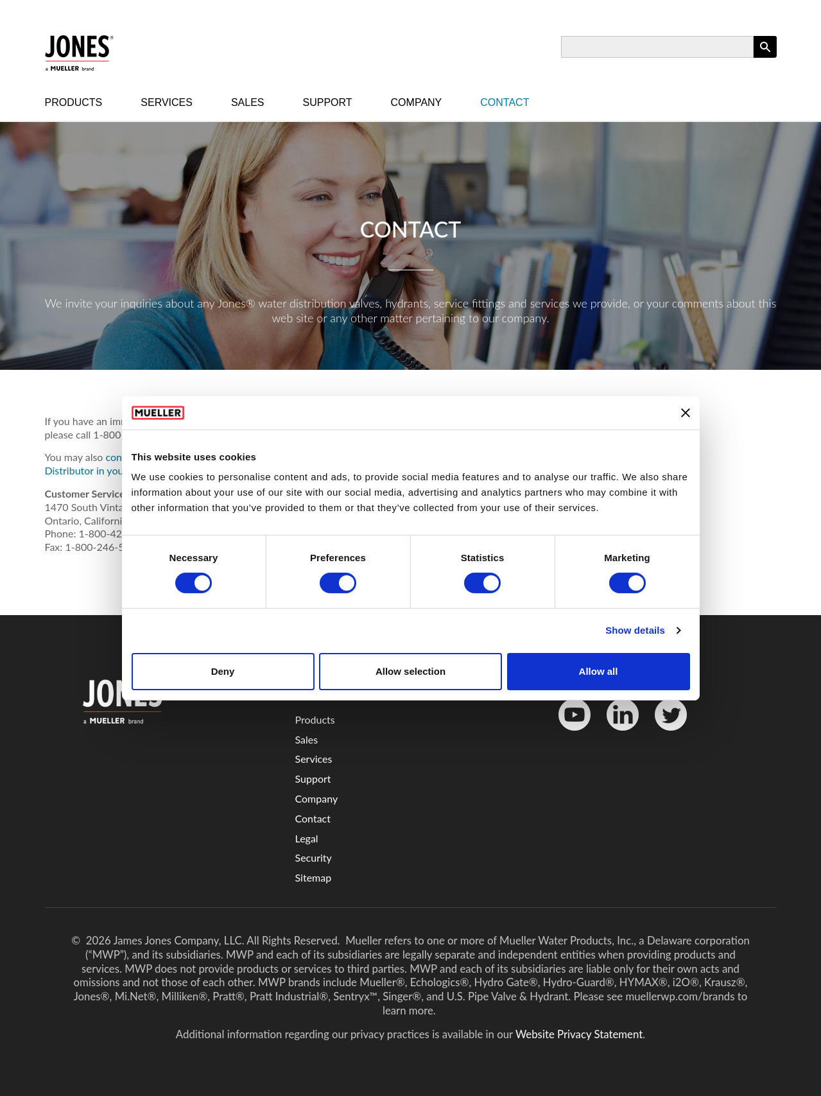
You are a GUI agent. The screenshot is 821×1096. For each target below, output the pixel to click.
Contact (504, 102)
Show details (635, 630)
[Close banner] (685, 412)
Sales (247, 102)
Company (416, 102)
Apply (765, 57)
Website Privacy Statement (579, 1034)
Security (313, 857)
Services (167, 102)
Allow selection (410, 671)
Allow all (598, 671)
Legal (306, 838)
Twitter (663, 733)
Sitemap (313, 877)
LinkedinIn (618, 733)
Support (327, 102)
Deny (223, 671)
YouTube (567, 733)
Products (74, 102)
